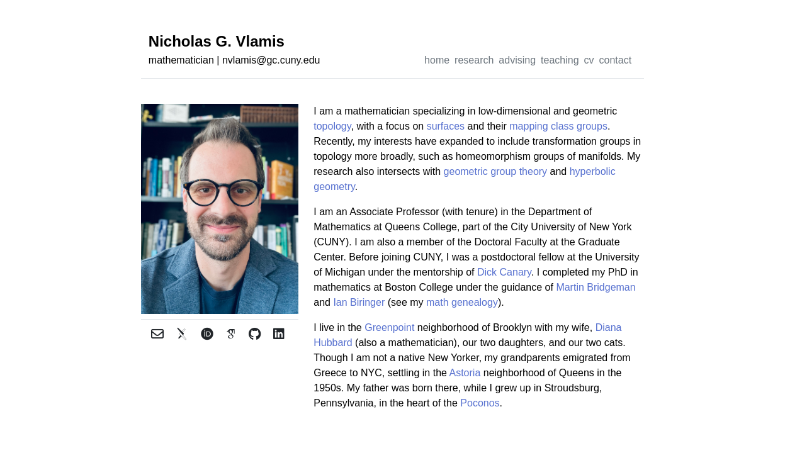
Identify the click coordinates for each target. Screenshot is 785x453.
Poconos (479, 403)
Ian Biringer (359, 302)
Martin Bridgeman (595, 287)
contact (615, 60)
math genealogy (462, 302)
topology (332, 126)
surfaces (446, 126)
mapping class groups (558, 126)
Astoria (464, 372)
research (474, 60)
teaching (560, 60)
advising (517, 60)
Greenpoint (389, 327)
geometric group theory (496, 171)
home (436, 60)
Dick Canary (504, 272)
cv (589, 60)
